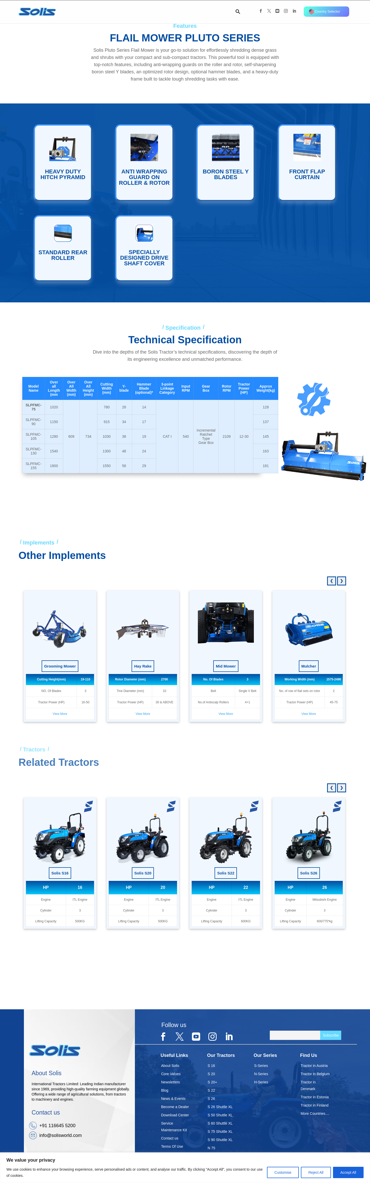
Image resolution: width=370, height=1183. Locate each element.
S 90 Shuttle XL (220, 1140)
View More (60, 714)
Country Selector (324, 11)
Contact (222, 11)
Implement (174, 12)
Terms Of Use (172, 1146)
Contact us (169, 1138)
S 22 (211, 1090)
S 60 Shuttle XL (220, 1123)
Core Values (171, 1074)
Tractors (146, 12)
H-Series (261, 1082)
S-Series (261, 1066)
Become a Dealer (175, 1107)
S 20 (211, 1074)
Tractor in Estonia (315, 1097)
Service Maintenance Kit (174, 1126)
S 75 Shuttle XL (220, 1131)
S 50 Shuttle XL (220, 1115)
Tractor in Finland (314, 1105)
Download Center (175, 1115)
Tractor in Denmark (308, 1085)
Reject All (315, 1172)
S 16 (211, 1066)
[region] (185, 1167)
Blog (164, 1090)
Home (97, 11)
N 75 (211, 1148)
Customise (282, 1172)
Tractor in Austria (314, 1066)
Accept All (348, 1172)
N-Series (261, 1074)
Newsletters (170, 1082)
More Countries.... (315, 1113)
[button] (235, 13)
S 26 (211, 1099)
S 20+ (212, 1082)
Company (119, 12)
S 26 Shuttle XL (220, 1107)
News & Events (173, 1099)
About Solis (170, 1066)
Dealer (201, 12)
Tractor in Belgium (315, 1074)
